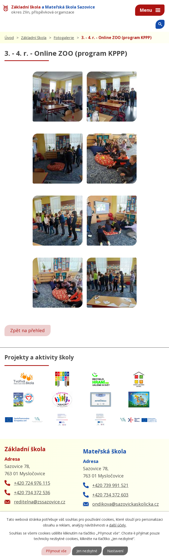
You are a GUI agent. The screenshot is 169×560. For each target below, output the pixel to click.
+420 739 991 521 (110, 485)
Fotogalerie (64, 37)
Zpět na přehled (27, 330)
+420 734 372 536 (32, 492)
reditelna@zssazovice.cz (39, 502)
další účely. (117, 524)
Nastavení (115, 550)
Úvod (9, 37)
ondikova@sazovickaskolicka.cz (125, 504)
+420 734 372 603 (110, 495)
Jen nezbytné (87, 550)
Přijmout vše (56, 550)
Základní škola (33, 37)
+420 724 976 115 (32, 483)
